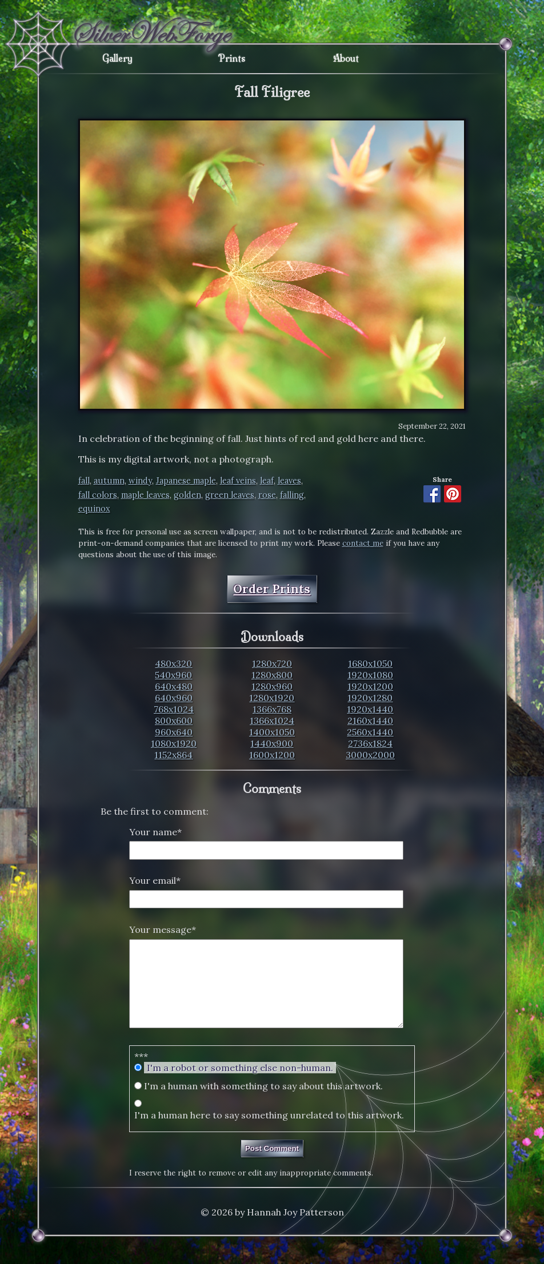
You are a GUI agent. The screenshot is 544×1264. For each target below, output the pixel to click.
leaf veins (238, 481)
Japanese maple (186, 481)
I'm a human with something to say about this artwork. (263, 1103)
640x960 (174, 697)
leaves (289, 481)
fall (84, 481)
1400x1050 (272, 732)
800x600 (174, 720)
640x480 (174, 686)
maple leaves (145, 495)
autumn (109, 481)
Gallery (117, 58)
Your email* (155, 880)
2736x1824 (370, 743)
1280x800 (272, 675)
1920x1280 (370, 697)
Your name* (155, 832)
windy (140, 481)
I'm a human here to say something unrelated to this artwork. (269, 1132)
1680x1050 (370, 663)
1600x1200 (272, 754)
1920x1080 (370, 675)
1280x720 (272, 663)
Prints (231, 58)
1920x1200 (370, 686)
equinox (94, 509)
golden (187, 495)
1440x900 (271, 743)
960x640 (174, 732)
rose (267, 495)
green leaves (229, 495)
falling (292, 495)
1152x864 (173, 754)
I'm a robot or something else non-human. (240, 1084)
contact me (362, 543)
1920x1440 (370, 709)
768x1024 (174, 709)
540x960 (173, 675)
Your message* (162, 929)
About (346, 58)
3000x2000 (370, 754)
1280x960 (272, 686)
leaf (267, 481)
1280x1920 (271, 697)
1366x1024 (272, 720)
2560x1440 (370, 732)
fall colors (97, 495)
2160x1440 (370, 720)
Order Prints (271, 589)
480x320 (173, 663)
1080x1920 (174, 743)
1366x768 (272, 709)
